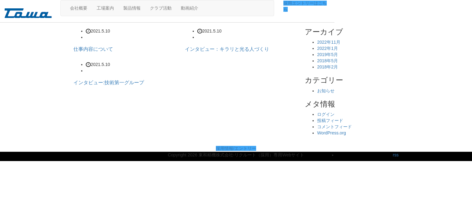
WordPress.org (331, 132)
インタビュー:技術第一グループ (108, 82)
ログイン (325, 114)
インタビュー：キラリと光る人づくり (227, 49)
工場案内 (105, 8)
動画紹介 (189, 8)
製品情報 (132, 8)
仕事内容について (93, 49)
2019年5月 (327, 54)
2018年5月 (327, 60)
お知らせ (325, 90)
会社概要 (78, 8)
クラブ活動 (161, 8)
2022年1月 (327, 48)
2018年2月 (327, 66)
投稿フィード (330, 120)
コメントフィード (334, 126)
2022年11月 (328, 42)
